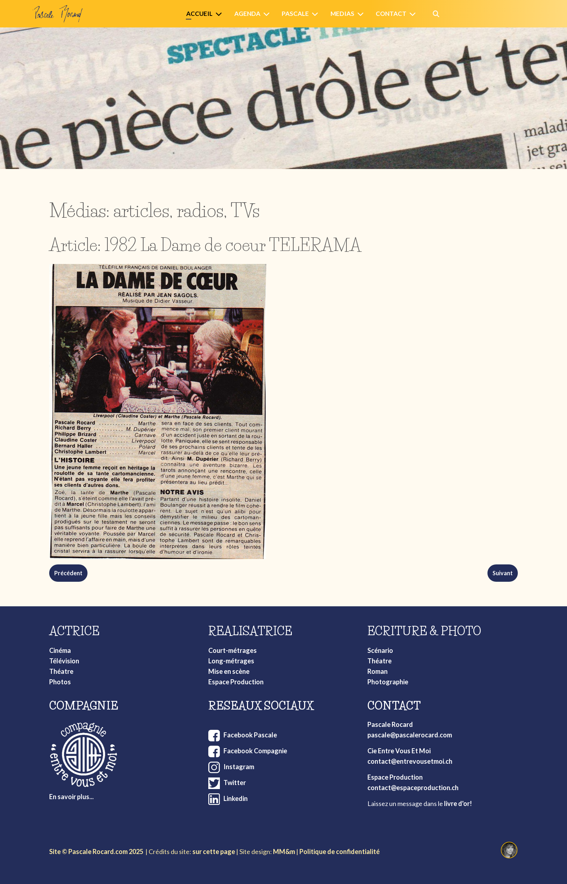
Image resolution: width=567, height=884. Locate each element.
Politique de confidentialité (339, 851)
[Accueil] (220, 14)
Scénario (380, 650)
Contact (391, 13)
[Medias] (362, 14)
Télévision (64, 661)
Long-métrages (231, 661)
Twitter (234, 782)
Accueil (199, 13)
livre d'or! (458, 803)
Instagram (238, 767)
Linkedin (235, 798)
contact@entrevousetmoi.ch (409, 761)
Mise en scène (229, 671)
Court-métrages (232, 650)
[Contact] (414, 14)
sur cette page (213, 851)
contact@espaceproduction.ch (413, 788)
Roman (377, 671)
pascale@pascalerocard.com (409, 735)
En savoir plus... (71, 797)
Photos (60, 682)
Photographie (387, 682)
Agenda (247, 13)
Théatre (61, 671)
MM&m (284, 851)
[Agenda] (268, 14)
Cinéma (60, 650)
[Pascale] (316, 14)
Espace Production (236, 682)
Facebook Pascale (250, 735)
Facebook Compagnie (255, 751)
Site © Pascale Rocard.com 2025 (96, 851)
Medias (342, 13)
